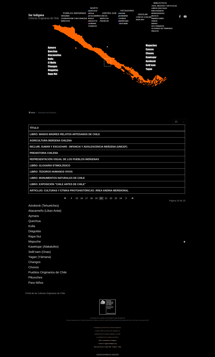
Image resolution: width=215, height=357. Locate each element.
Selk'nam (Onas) (39, 251)
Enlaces (155, 31)
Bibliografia (157, 11)
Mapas (154, 23)
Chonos (122, 18)
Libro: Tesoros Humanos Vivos (51, 171)
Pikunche (104, 21)
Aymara (33, 216)
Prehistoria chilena (44, 153)
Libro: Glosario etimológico (50, 165)
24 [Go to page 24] (120, 198)
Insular (143, 14)
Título (34, 127)
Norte (94, 7)
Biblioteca (160, 2)
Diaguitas (34, 231)
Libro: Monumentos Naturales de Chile (57, 178)
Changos (92, 26)
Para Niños (35, 282)
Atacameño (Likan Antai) (44, 210)
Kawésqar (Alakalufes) (43, 246)
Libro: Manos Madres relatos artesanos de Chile (65, 134)
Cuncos (103, 16)
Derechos (65, 21)
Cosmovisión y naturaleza (74, 18)
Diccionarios (157, 26)
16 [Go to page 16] (81, 198)
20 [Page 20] (101, 198)
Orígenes (65, 16)
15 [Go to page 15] (77, 198)
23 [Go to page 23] (116, 198)
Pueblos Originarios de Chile (47, 272)
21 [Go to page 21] (106, 198)
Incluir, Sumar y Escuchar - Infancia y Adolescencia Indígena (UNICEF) (78, 146)
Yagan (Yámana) (39, 257)
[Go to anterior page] (71, 198)
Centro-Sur (109, 13)
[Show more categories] (184, 242)
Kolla (31, 226)
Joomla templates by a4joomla (107, 354)
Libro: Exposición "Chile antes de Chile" (58, 184)
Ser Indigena (36, 15)
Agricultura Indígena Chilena (51, 140)
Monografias (158, 13)
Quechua (34, 221)
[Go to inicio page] (65, 198)
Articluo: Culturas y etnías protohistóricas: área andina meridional (79, 190)
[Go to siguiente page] (126, 198)
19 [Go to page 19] (96, 198)
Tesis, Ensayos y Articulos (164, 6)
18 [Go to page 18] (91, 198)
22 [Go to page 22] (111, 198)
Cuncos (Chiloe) (143, 17)
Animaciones (157, 18)
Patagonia (127, 10)
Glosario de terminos (162, 28)
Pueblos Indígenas (74, 13)
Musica (154, 16)
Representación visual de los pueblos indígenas (64, 159)
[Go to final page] (132, 198)
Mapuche (104, 18)
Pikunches (35, 277)
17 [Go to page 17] (86, 198)
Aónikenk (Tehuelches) (43, 205)
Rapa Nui (140, 19)
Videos (154, 21)
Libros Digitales (159, 8)
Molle (91, 18)
